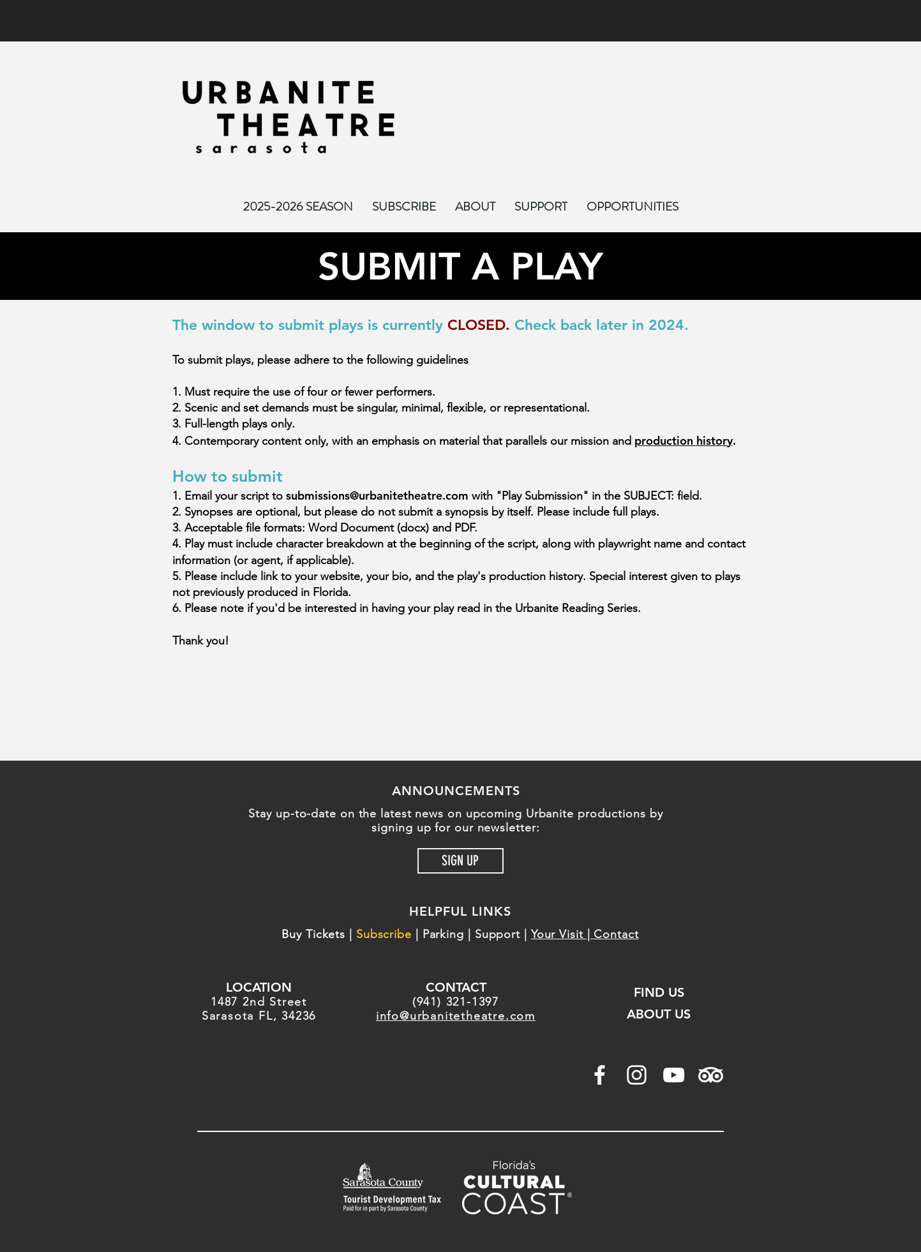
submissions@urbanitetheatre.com (377, 495)
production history (683, 440)
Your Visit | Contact (585, 934)
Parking (443, 934)
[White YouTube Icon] (674, 1075)
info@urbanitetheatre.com (455, 1016)
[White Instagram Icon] (637, 1075)
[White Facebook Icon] (600, 1075)
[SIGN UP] (460, 861)
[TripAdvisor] (711, 1075)
